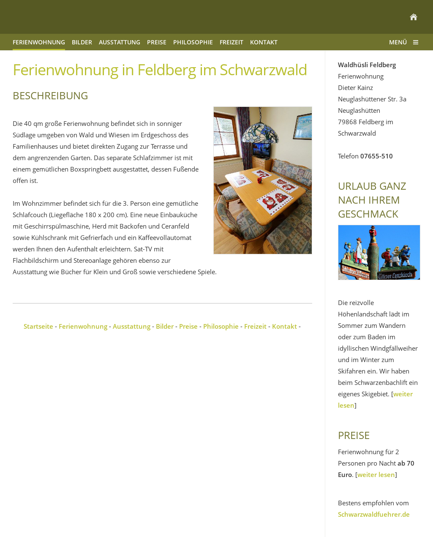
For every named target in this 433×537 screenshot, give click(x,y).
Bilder (165, 326)
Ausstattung (131, 326)
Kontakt (284, 326)
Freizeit (255, 326)
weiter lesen (376, 474)
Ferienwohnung (83, 326)
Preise (188, 326)
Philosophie (221, 326)
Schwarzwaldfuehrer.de (374, 514)
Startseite (38, 326)
